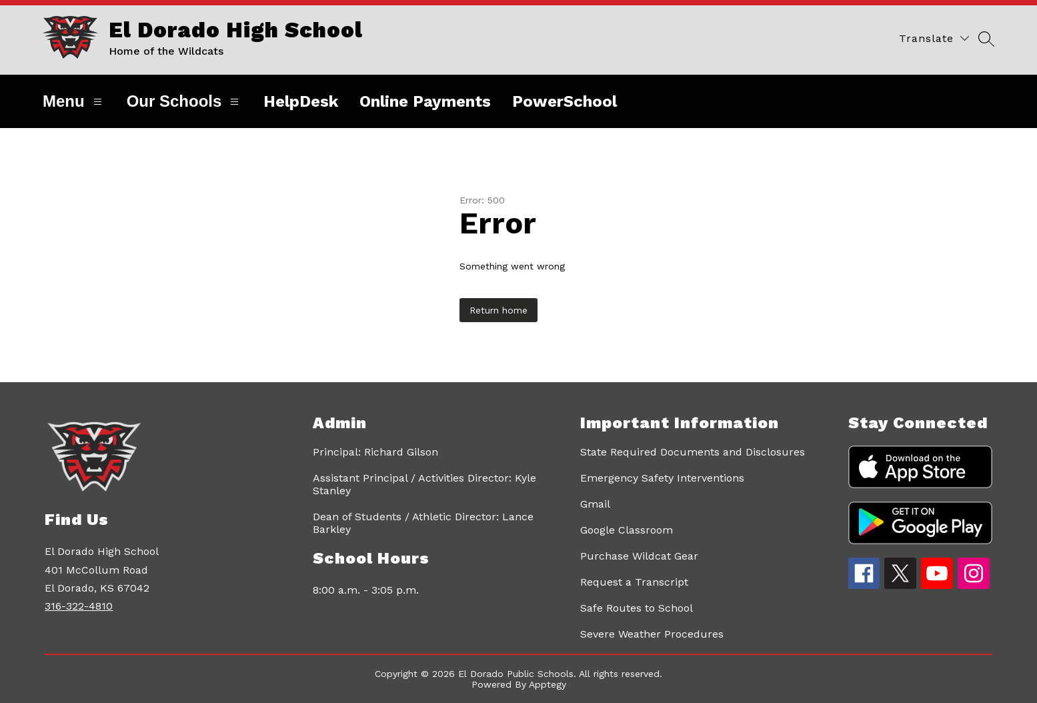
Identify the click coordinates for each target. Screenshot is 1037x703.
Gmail (595, 504)
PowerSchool (564, 101)
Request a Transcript (634, 582)
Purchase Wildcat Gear (639, 556)
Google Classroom (626, 530)
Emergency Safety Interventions (662, 478)
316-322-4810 (79, 606)
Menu (74, 101)
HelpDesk (300, 101)
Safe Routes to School (636, 608)
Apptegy (547, 684)
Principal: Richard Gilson (375, 452)
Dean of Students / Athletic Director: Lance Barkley (423, 523)
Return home (498, 310)
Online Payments (425, 101)
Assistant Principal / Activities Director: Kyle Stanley (424, 484)
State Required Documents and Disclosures (692, 452)
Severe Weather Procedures (652, 634)
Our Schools (185, 101)
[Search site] (986, 38)
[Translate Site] (934, 38)
